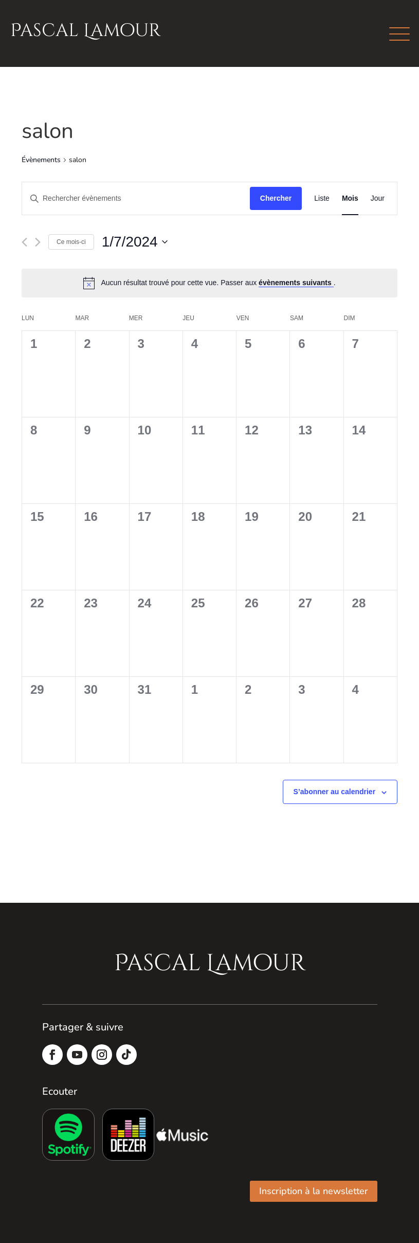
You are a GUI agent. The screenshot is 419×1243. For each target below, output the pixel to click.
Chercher (276, 198)
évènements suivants (296, 282)
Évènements (41, 160)
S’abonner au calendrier (335, 791)
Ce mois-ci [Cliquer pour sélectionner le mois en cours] (71, 242)
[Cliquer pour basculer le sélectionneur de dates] (135, 242)
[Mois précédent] (24, 242)
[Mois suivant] (38, 242)
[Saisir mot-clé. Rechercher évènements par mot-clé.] (136, 198)
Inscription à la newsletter (313, 1191)
